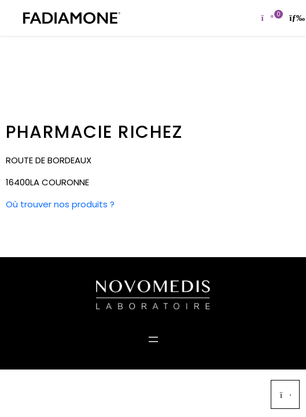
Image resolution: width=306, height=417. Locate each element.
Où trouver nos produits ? (60, 204)
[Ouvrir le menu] (153, 339)
